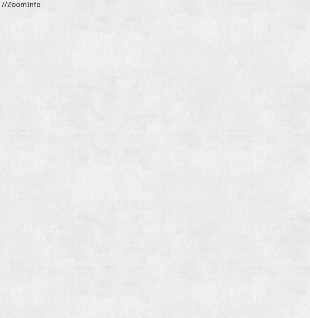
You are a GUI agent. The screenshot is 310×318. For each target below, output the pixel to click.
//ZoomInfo (20, 4)
